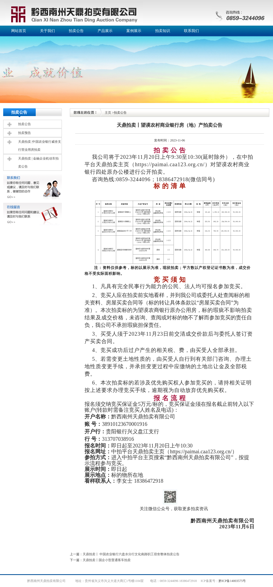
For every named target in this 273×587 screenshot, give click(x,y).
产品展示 (105, 31)
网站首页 (18, 31)
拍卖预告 (24, 133)
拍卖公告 (76, 31)
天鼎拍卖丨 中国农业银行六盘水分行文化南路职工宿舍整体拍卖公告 (131, 554)
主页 (108, 112)
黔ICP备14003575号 (232, 581)
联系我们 (191, 31)
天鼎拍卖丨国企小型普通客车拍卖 (107, 560)
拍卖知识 (162, 31)
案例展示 (133, 31)
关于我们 (47, 31)
